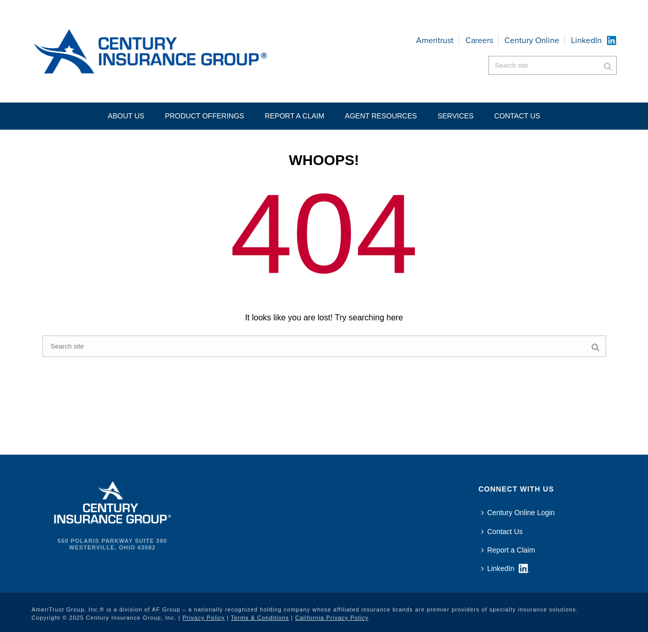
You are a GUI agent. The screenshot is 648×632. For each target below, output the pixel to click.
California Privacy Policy (331, 618)
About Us (126, 116)
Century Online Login (518, 512)
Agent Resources (381, 116)
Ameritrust (435, 40)
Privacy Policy (204, 618)
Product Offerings (204, 116)
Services (456, 116)
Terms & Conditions (260, 618)
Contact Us (502, 531)
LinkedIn (586, 40)
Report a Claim (294, 116)
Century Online (531, 40)
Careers (479, 40)
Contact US (517, 116)
